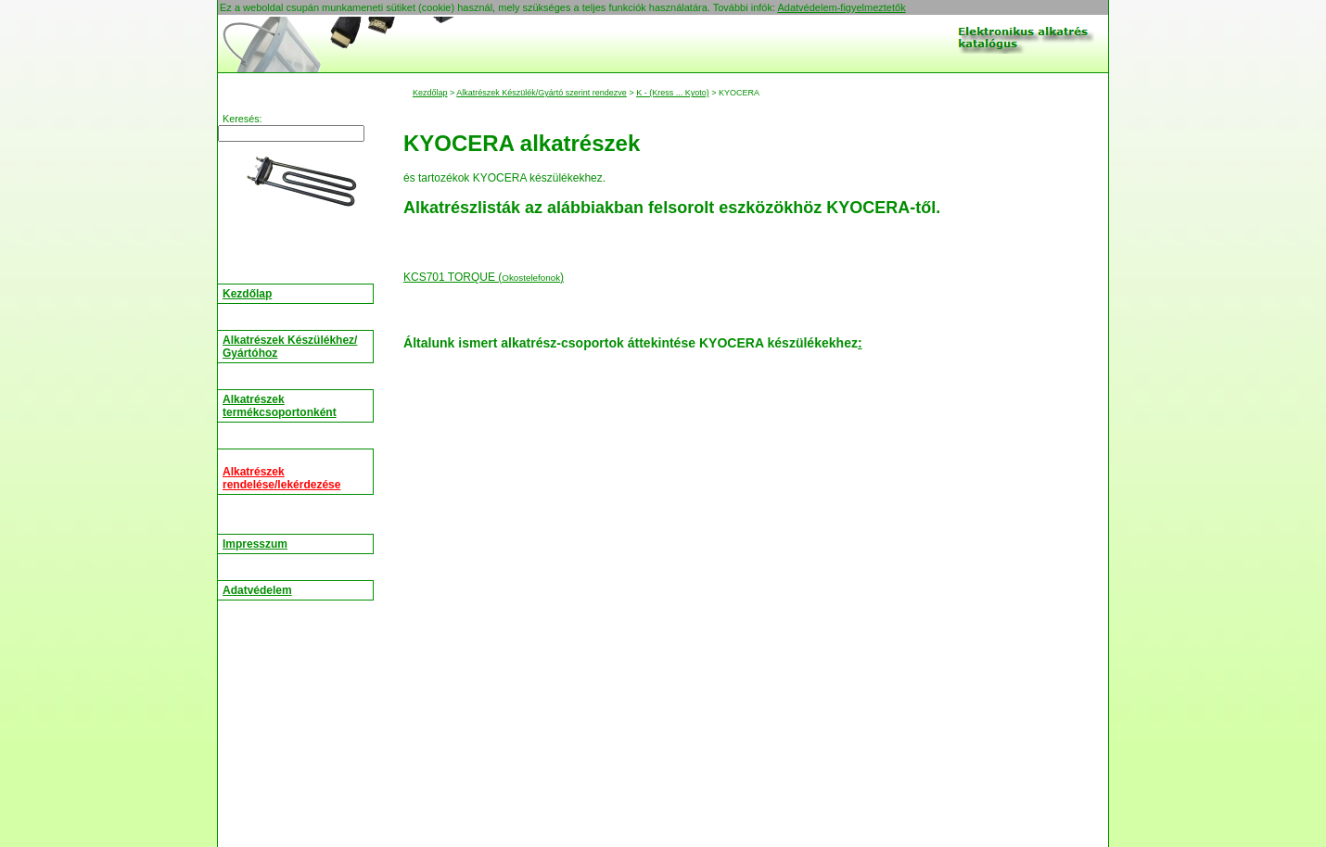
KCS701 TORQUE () (483, 277)
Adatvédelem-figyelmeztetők (841, 7)
